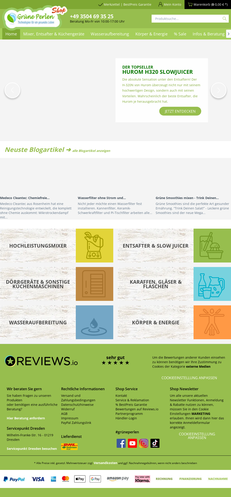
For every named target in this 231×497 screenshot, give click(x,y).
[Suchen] (224, 19)
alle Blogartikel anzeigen (91, 151)
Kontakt (121, 395)
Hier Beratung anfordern (26, 418)
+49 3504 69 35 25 (91, 16)
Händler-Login (126, 418)
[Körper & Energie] (151, 33)
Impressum (69, 418)
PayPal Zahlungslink (76, 422)
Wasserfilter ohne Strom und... (102, 198)
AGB (64, 413)
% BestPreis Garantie (131, 404)
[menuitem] (110, 33)
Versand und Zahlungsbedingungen (78, 397)
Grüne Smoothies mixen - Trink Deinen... (187, 198)
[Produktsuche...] (190, 19)
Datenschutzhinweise (77, 404)
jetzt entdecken (180, 111)
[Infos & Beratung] (208, 33)
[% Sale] (180, 33)
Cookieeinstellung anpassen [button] (189, 377)
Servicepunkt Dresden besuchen (32, 448)
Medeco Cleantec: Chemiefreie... (25, 198)
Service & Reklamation (132, 400)
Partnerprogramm (129, 413)
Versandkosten (105, 463)
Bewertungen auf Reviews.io (137, 409)
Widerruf (68, 409)
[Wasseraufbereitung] (110, 33)
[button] (12, 90)
